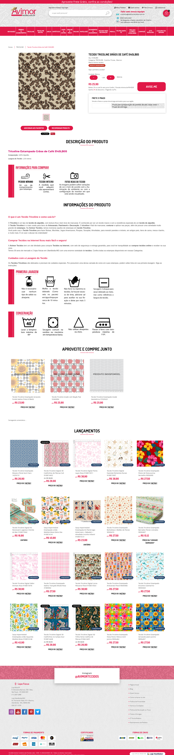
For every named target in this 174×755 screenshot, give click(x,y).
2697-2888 (16, 695)
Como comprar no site (137, 697)
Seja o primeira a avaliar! (97, 70)
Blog (131, 689)
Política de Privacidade (137, 702)
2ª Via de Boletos (135, 718)
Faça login (64, 8)
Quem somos (134, 8)
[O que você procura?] (107, 13)
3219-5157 (126, 18)
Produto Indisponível (28, 376)
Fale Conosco (148, 8)
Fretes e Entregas (136, 714)
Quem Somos (134, 693)
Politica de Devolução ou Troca (140, 710)
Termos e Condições (137, 706)
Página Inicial (134, 685)
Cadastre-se (161, 8)
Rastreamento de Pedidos (138, 722)
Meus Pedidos (121, 8)
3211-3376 (16, 705)
